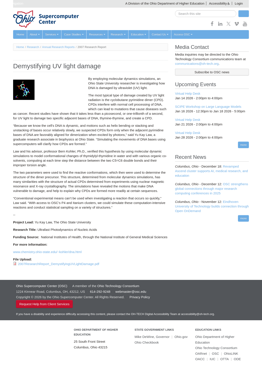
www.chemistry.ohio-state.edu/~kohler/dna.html (47, 252)
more (243, 144)
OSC (215, 353)
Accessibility (218, 3)
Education (138, 34)
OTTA (224, 359)
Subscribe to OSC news (211, 72)
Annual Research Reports (58, 47)
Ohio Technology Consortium (216, 348)
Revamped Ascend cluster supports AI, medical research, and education (211, 170)
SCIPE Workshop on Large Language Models (208, 106)
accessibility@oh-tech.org (197, 314)
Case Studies (73, 34)
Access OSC (183, 34)
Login (239, 3)
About (35, 34)
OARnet (201, 353)
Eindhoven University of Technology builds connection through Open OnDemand (212, 206)
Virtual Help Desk (187, 93)
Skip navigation (12, 3)
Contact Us (160, 34)
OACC (200, 359)
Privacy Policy (140, 297)
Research (118, 34)
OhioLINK (231, 353)
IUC (212, 359)
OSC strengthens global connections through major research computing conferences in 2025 (211, 188)
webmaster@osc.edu (130, 291)
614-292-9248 (100, 291)
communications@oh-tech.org (197, 63)
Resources (97, 34)
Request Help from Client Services (44, 304)
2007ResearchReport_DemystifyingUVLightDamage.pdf (58, 264)
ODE (237, 359)
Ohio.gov (180, 337)
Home (20, 34)
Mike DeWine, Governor (152, 337)
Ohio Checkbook (147, 342)
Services (52, 34)
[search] (205, 13)
